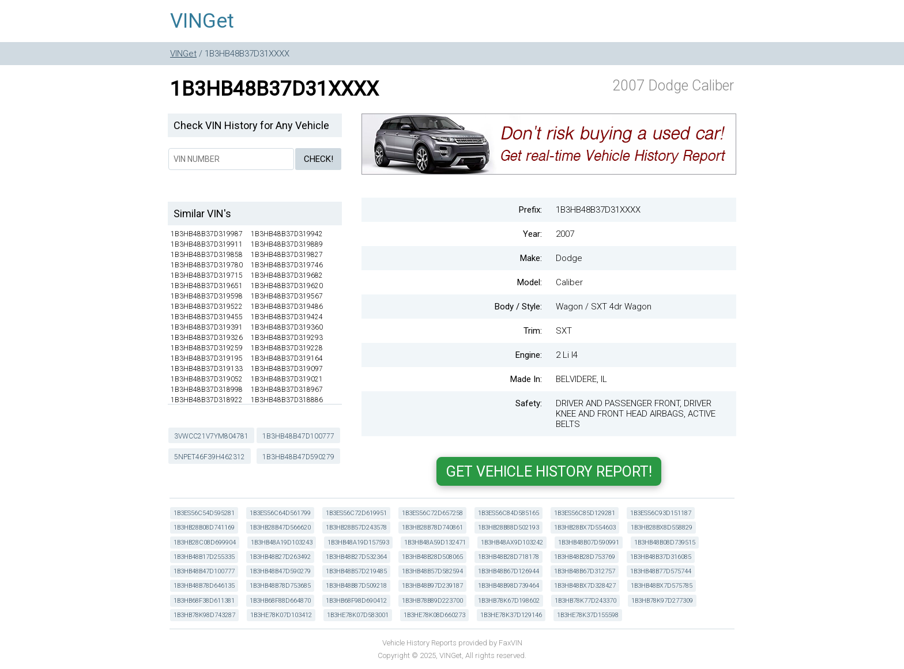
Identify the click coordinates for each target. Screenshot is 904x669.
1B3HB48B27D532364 (356, 557)
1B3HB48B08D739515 (664, 542)
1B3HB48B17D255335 (204, 557)
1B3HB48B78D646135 (204, 585)
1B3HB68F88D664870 (280, 600)
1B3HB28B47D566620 (280, 527)
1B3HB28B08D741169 (204, 527)
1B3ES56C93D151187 (660, 513)
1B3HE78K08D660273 (434, 615)
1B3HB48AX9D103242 (512, 542)
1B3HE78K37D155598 (588, 615)
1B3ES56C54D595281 (204, 513)
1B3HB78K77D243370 (585, 600)
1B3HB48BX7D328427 (585, 585)
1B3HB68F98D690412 (356, 600)
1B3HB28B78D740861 (432, 527)
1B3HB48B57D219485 (356, 571)
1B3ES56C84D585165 (508, 513)
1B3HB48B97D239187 (432, 585)
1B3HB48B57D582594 (432, 571)
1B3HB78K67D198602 (509, 600)
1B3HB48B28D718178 (508, 557)
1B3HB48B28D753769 (584, 557)
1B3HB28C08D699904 (205, 542)
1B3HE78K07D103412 (281, 615)
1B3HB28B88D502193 (508, 527)
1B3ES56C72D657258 (432, 513)
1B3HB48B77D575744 (660, 571)
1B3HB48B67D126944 (508, 571)
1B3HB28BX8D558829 (661, 527)
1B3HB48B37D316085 (660, 557)
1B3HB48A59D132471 (435, 542)
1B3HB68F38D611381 (204, 600)
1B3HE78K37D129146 (511, 615)
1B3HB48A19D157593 (358, 542)
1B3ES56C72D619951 (356, 513)
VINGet (202, 21)
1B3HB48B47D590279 (298, 457)
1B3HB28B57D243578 (356, 527)
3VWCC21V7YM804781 (211, 436)
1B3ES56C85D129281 (584, 513)
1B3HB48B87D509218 (356, 585)
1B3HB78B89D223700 (432, 600)
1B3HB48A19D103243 (281, 542)
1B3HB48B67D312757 (584, 571)
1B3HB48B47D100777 (298, 436)
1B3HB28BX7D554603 (585, 527)
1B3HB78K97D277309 (662, 600)
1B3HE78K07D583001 (358, 615)
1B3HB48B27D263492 (280, 557)
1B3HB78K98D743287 (204, 615)
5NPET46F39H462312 (209, 457)
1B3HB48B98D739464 (508, 585)
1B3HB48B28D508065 (432, 557)
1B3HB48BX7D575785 (661, 585)
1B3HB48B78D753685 (280, 585)
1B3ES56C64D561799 (280, 513)
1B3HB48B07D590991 (588, 542)
